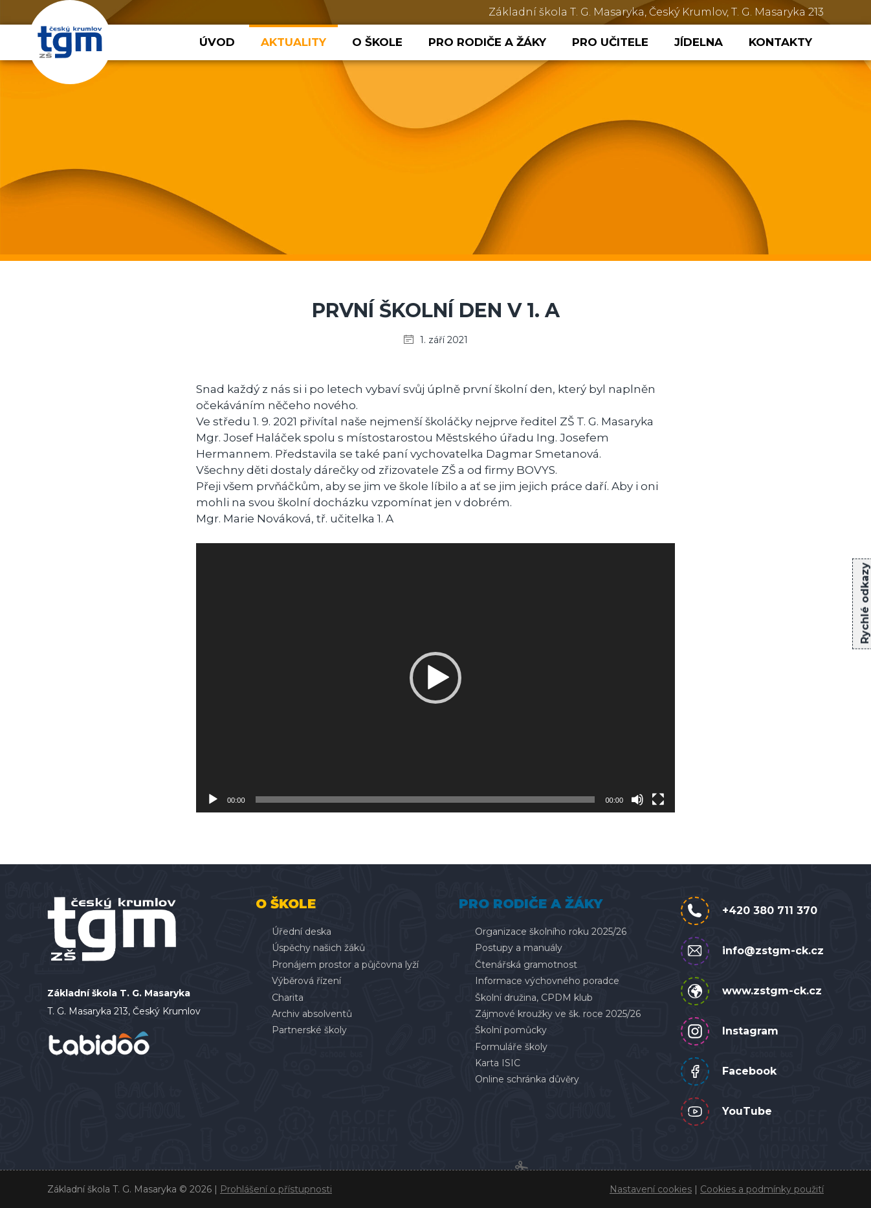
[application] (435, 677)
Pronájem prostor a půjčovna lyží (345, 964)
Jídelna (698, 42)
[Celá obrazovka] (658, 799)
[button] (435, 678)
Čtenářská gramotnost (526, 964)
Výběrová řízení (306, 981)
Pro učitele (610, 42)
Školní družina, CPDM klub (534, 997)
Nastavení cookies (651, 1189)
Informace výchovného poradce (547, 981)
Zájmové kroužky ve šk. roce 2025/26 (558, 1014)
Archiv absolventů (312, 1014)
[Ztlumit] (637, 799)
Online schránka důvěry (527, 1079)
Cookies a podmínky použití (762, 1189)
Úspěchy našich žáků (318, 948)
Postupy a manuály (518, 948)
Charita (287, 997)
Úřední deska (301, 931)
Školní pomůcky (511, 1030)
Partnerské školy (309, 1030)
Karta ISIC (497, 1063)
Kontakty (780, 42)
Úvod (217, 42)
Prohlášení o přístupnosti (276, 1189)
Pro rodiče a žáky (487, 42)
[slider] (425, 799)
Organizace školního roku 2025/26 (550, 931)
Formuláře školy (511, 1047)
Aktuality (293, 42)
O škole (377, 42)
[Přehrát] (212, 799)
